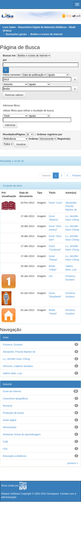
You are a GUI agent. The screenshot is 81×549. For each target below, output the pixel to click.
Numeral (7, 405)
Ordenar (33, 138)
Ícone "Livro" (55, 202)
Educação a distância (14, 456)
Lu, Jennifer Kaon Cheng (16, 359)
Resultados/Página (14, 134)
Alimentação (9, 427)
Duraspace (53, 493)
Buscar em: (9, 55)
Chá (5, 448)
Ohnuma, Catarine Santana (18, 366)
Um (51, 276)
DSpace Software (10, 493)
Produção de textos (13, 412)
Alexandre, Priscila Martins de (71, 206)
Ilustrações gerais (16, 34)
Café (5, 441)
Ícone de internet (12, 391)
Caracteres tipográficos (15, 398)
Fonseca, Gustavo (13, 344)
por (5, 60)
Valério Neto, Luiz (12, 373)
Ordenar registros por (49, 134)
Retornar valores (14, 95)
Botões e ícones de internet (47, 34)
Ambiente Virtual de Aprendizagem (21, 434)
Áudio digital (9, 420)
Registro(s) (63, 138)
